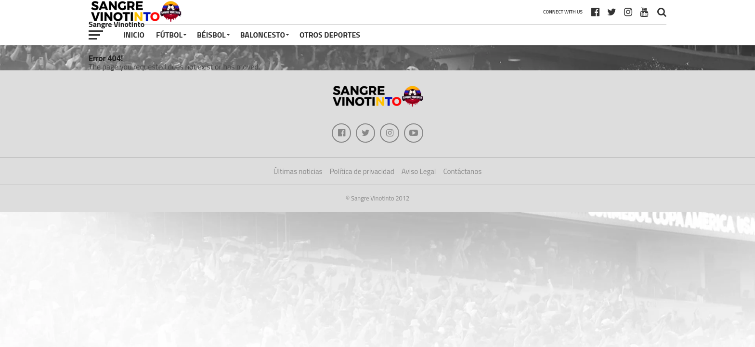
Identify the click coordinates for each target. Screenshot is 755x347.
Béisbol (211, 34)
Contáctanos (462, 171)
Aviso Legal (419, 171)
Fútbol (169, 34)
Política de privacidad (362, 171)
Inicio (133, 34)
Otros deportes (329, 34)
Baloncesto (262, 34)
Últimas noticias (298, 171)
